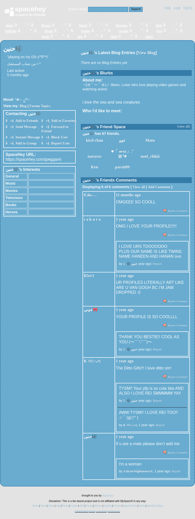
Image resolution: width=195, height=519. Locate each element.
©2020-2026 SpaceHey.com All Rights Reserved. (97, 511)
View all (139, 187)
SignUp (187, 8)
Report (157, 264)
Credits (73, 505)
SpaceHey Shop (155, 505)
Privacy (98, 505)
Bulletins (10, 31)
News (43, 505)
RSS (81, 505)
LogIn (177, 8)
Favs (159, 31)
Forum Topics (40, 106)
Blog (159, 25)
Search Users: (77, 9)
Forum (49, 31)
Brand (65, 505)
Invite (45, 36)
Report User (59, 143)
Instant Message (27, 137)
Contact (117, 505)
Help (168, 8)
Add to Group (25, 143)
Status (142, 505)
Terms (89, 505)
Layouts (123, 31)
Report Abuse (130, 505)
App (80, 36)
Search (136, 9)
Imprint (107, 505)
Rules (51, 505)
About (149, 36)
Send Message (25, 127)
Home (9, 25)
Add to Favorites (62, 121)
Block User (58, 137)
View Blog (146, 53)
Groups (85, 31)
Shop (114, 36)
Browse (46, 25)
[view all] (183, 126)
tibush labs (107, 495)
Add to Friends (26, 121)
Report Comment (175, 210)
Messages (122, 25)
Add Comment (159, 187)
